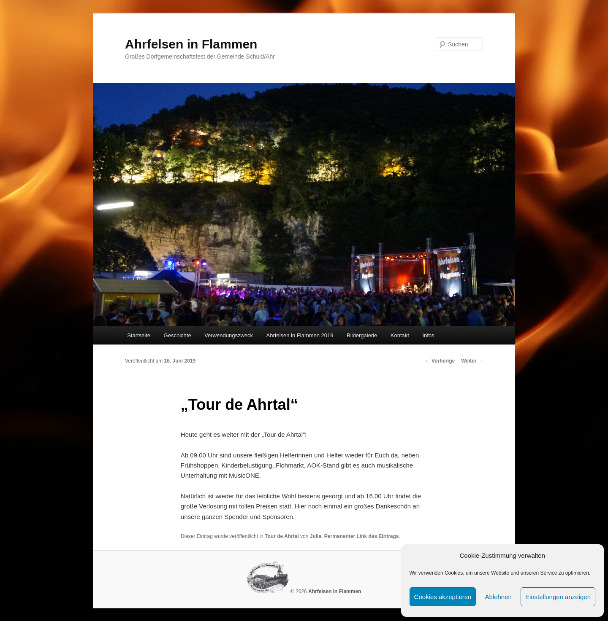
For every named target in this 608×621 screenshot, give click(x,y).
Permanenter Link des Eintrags (361, 536)
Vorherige (440, 361)
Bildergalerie (362, 335)
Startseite (138, 335)
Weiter (472, 361)
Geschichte (177, 335)
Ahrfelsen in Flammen (191, 44)
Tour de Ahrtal (282, 536)
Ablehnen (498, 596)
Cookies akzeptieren (443, 596)
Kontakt (400, 335)
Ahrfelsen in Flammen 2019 (300, 335)
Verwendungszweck (228, 335)
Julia (315, 536)
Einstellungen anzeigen (558, 596)
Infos (428, 335)
